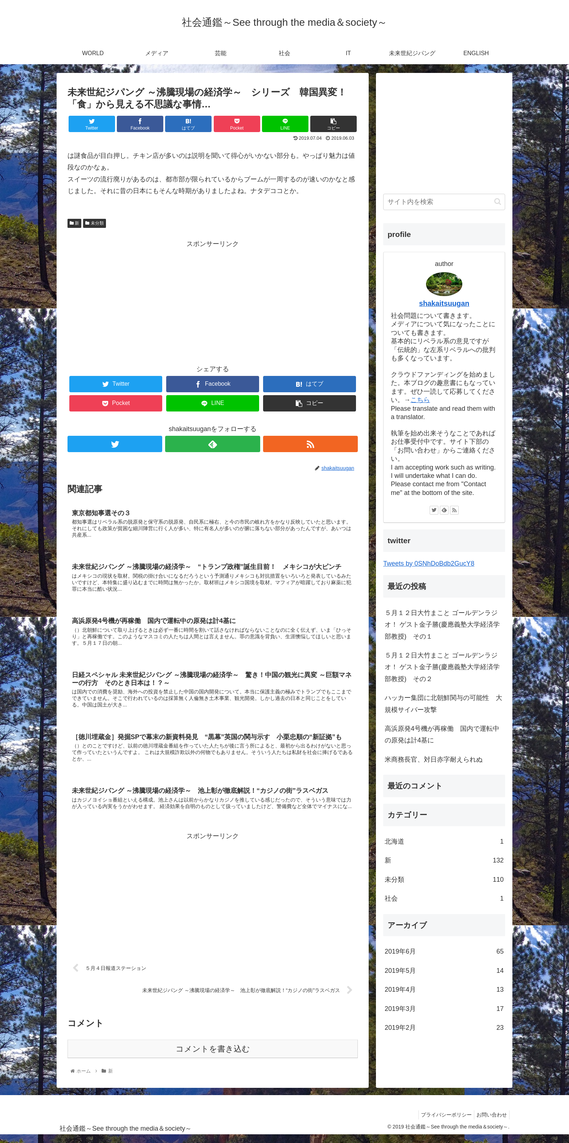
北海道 (444, 841)
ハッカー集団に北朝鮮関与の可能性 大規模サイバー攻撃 (443, 703)
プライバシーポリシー (442, 1123)
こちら (420, 399)
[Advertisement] (212, 300)
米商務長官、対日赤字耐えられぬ (434, 759)
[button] (497, 201)
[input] (444, 202)
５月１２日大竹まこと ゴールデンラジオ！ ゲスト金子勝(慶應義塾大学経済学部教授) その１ (442, 624)
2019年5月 (444, 970)
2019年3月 (444, 1009)
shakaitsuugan (444, 303)
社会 (444, 898)
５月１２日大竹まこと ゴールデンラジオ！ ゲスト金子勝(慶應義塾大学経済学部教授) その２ (442, 667)
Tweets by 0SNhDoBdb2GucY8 (428, 563)
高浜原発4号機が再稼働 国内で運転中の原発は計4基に (442, 734)
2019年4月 (444, 989)
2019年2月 (444, 1027)
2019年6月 (444, 951)
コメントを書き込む (213, 1057)
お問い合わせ (490, 1123)
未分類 (94, 223)
